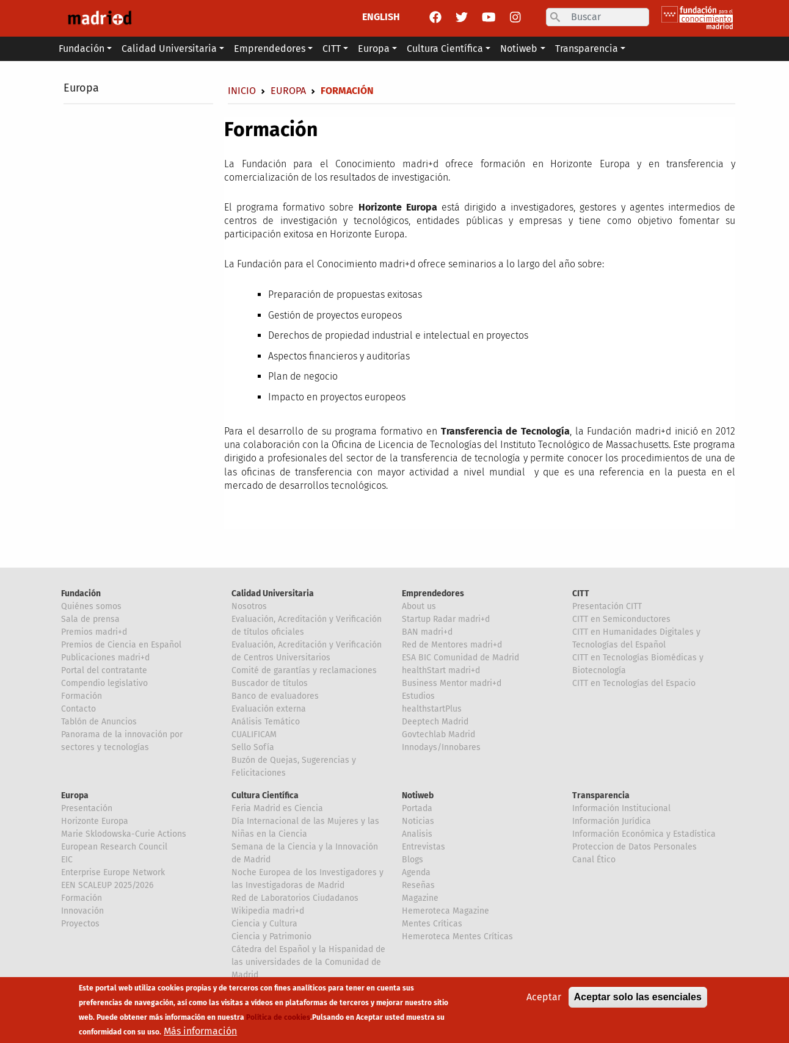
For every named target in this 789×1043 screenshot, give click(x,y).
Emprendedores (433, 593)
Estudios (418, 696)
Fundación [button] (81, 48)
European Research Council (114, 847)
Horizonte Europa (94, 821)
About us (419, 606)
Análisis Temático (265, 721)
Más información (200, 1031)
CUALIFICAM (254, 734)
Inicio (242, 90)
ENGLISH (381, 17)
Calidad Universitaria (272, 593)
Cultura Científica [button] (445, 48)
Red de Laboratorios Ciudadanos (294, 898)
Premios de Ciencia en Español (121, 645)
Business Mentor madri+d (451, 683)
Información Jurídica (611, 821)
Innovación (82, 911)
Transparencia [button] (586, 48)
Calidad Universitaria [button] (169, 48)
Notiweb (418, 795)
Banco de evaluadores (275, 696)
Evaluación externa (268, 709)
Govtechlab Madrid (438, 734)
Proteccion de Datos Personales (634, 847)
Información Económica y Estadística (644, 834)
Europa (81, 88)
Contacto (78, 709)
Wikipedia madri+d (267, 911)
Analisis (417, 834)
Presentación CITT (607, 606)
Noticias (418, 821)
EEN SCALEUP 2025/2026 (107, 885)
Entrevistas (423, 847)
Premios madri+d (94, 632)
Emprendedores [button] (269, 48)
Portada (417, 808)
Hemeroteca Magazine (445, 911)
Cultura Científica (265, 795)
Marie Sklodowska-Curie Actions (123, 834)
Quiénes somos (91, 606)
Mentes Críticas (432, 923)
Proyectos (80, 923)
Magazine (420, 898)
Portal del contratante (104, 670)
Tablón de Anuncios (99, 721)
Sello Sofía (252, 747)
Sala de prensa (90, 619)
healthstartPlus (432, 709)
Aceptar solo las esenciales (638, 997)
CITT (580, 593)
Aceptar (543, 997)
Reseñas (418, 885)
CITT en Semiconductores (621, 619)
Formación (81, 696)
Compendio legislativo (104, 683)
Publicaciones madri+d (105, 657)
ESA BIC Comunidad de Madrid (460, 657)
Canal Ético (594, 859)
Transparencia (601, 795)
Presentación (86, 808)
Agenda (416, 872)
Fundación (81, 593)
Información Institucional (621, 808)
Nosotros (249, 606)
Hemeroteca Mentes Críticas (457, 936)
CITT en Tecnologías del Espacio (634, 683)
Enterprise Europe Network (113, 872)
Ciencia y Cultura (264, 923)
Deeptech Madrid (435, 721)
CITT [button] (331, 48)
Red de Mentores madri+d (452, 645)
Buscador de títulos (269, 683)
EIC (67, 859)
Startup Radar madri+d (446, 619)
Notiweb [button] (518, 48)
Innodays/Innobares (441, 747)
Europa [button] (374, 48)
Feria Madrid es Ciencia (277, 808)
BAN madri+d (427, 632)
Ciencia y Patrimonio (271, 936)
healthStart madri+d (441, 670)
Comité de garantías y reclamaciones (304, 670)
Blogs (412, 859)
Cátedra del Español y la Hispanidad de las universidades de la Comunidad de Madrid (308, 962)
